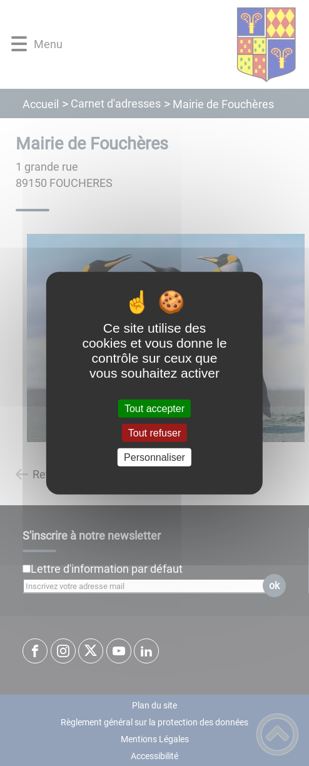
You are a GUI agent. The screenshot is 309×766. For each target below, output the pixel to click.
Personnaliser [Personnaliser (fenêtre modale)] (154, 457)
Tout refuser (154, 432)
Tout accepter (154, 408)
